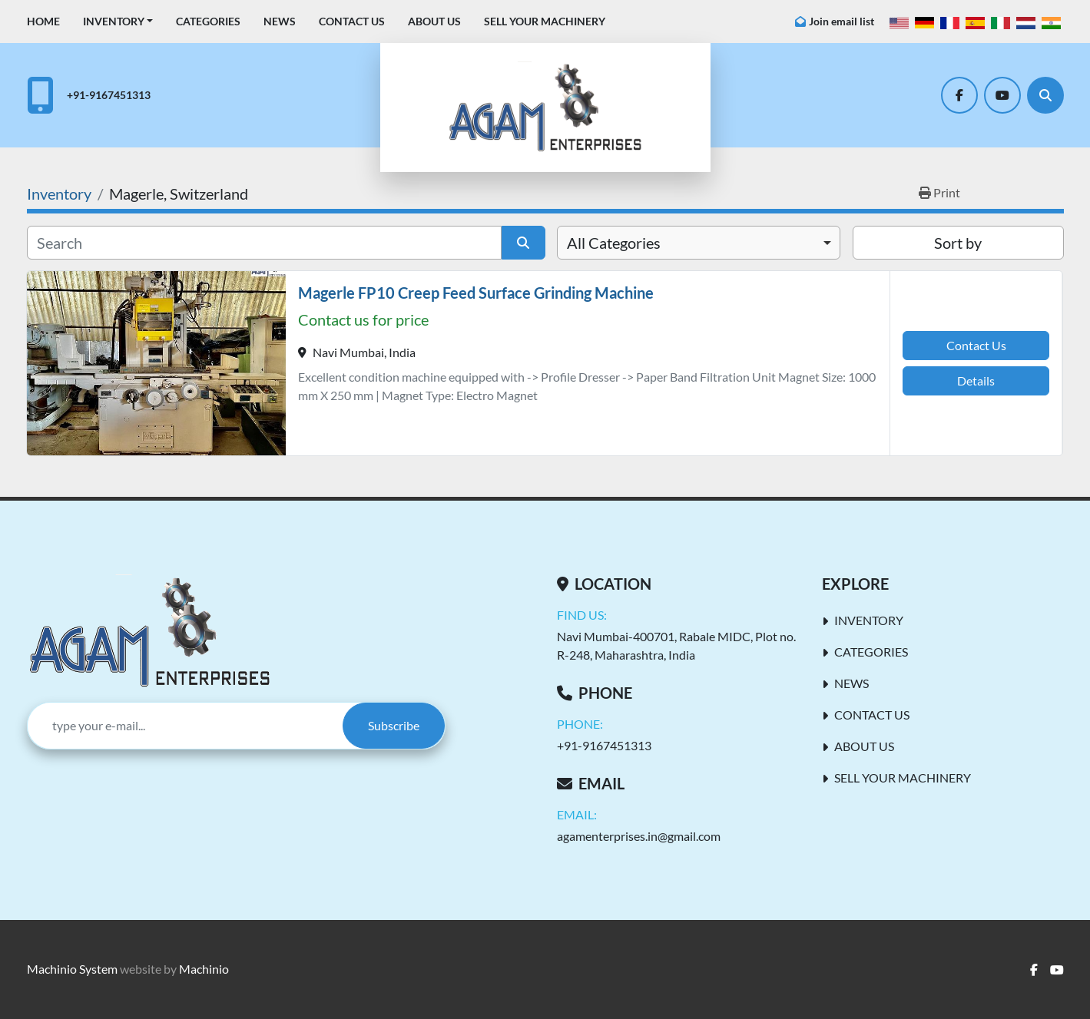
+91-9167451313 (109, 94)
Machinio (204, 968)
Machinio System (72, 968)
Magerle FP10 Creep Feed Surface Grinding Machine (476, 292)
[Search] (1045, 95)
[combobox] (698, 243)
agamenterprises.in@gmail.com (639, 836)
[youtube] (1002, 95)
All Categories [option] (614, 242)
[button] (118, 21)
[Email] (185, 726)
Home (43, 21)
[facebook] (959, 95)
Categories (208, 21)
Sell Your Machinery (544, 21)
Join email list (841, 21)
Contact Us (352, 21)
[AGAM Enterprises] (149, 632)
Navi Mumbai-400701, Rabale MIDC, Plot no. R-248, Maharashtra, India (676, 645)
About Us (434, 21)
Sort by (958, 242)
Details (976, 380)
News (279, 21)
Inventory (113, 21)
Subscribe (393, 725)
